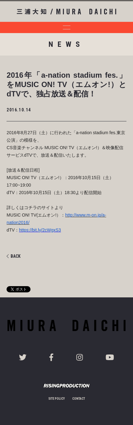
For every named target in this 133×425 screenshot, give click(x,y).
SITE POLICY (56, 398)
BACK (14, 256)
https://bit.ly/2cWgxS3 (40, 229)
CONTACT (78, 398)
